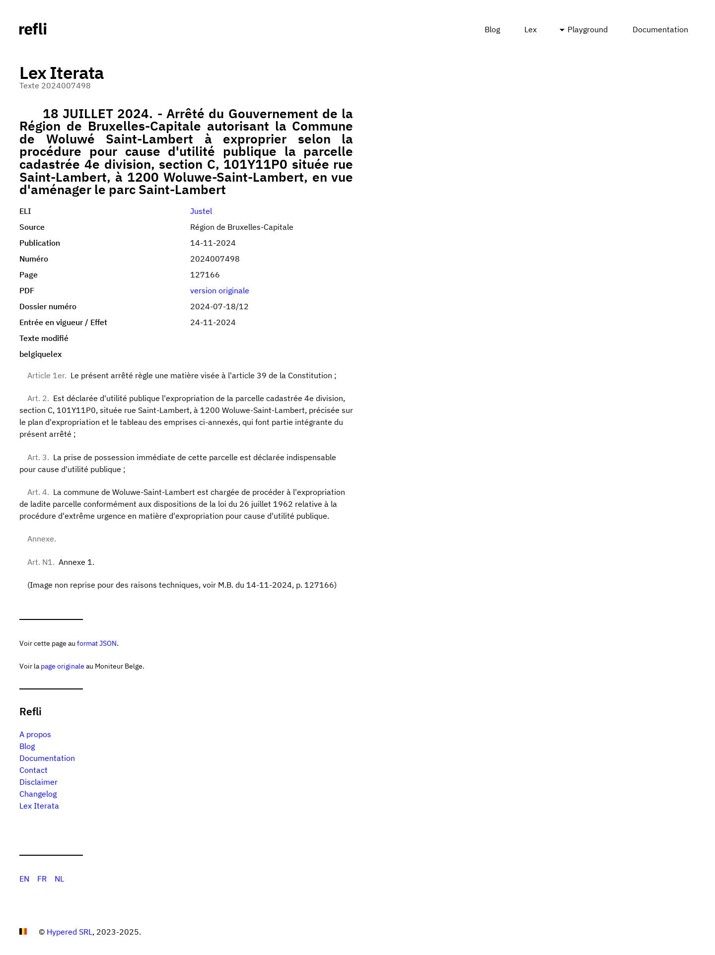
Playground (588, 29)
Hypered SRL (69, 932)
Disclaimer (38, 782)
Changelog (38, 794)
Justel (201, 211)
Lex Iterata (39, 806)
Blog (492, 29)
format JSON (97, 643)
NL (59, 879)
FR (42, 879)
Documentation (660, 29)
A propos (35, 734)
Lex (530, 29)
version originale (219, 290)
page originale (62, 666)
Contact (33, 770)
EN (24, 879)
